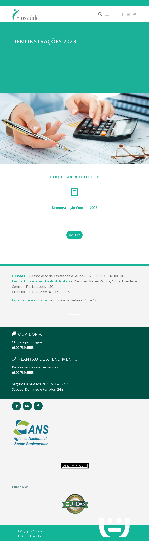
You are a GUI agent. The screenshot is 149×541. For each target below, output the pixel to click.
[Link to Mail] (135, 14)
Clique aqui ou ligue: (27, 342)
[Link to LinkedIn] (129, 14)
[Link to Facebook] (122, 14)
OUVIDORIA (30, 334)
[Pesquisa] (98, 14)
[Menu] (107, 14)
